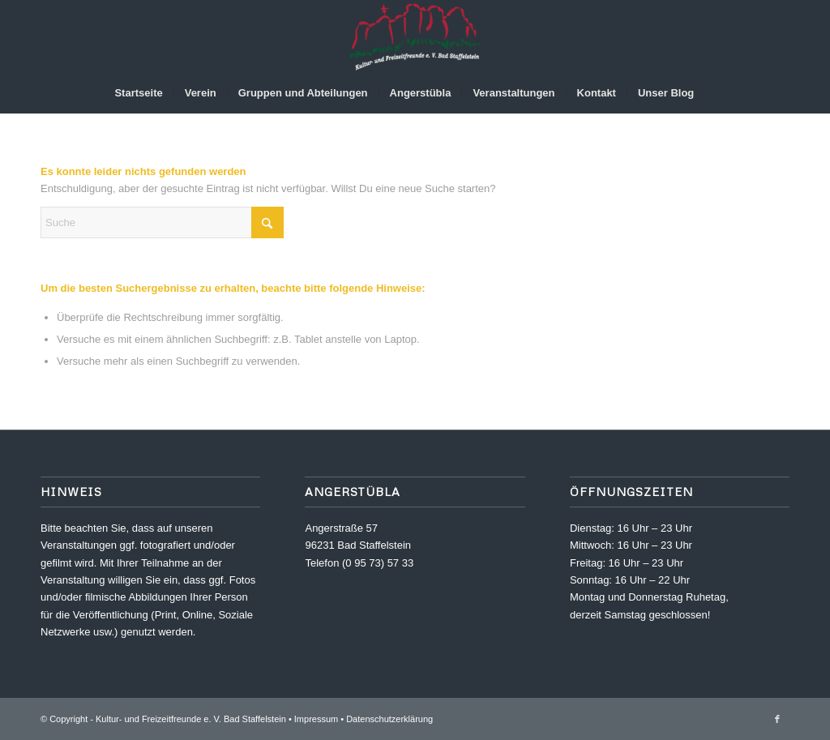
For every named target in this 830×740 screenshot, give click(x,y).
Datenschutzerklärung (389, 719)
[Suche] (714, 93)
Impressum (316, 719)
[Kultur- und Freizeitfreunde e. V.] (415, 36)
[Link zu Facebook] (777, 719)
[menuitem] (138, 93)
